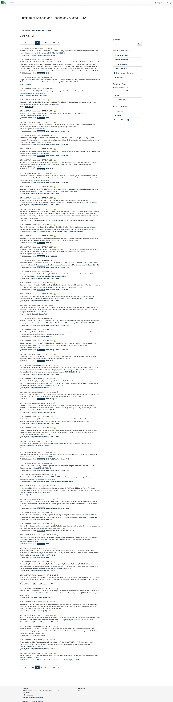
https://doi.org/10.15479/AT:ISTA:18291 (47, 104)
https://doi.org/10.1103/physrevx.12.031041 (33, 254)
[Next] (58, 43)
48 (38, 42)
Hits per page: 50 (121, 91)
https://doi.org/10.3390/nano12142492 (87, 265)
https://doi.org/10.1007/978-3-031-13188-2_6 (70, 396)
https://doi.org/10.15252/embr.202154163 (83, 229)
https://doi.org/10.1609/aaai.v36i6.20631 (58, 568)
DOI (32, 55)
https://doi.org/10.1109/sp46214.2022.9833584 (49, 385)
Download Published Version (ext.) (51, 231)
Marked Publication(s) (121, 120)
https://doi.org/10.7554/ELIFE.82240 (40, 468)
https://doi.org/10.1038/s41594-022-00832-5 (38, 142)
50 (46, 42)
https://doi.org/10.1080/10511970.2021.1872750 (35, 445)
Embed (117, 115)
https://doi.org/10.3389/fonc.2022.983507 (37, 180)
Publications (25, 31)
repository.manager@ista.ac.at (33, 697)
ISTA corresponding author (124, 73)
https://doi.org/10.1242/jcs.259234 (83, 323)
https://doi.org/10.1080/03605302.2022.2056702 (76, 421)
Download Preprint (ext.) (42, 55)
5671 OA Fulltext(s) (121, 68)
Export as (118, 111)
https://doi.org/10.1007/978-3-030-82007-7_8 (41, 410)
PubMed (35, 95)
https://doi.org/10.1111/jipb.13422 (30, 657)
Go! (139, 44)
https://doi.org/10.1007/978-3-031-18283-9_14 (66, 372)
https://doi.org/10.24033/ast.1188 (68, 82)
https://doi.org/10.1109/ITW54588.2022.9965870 (78, 620)
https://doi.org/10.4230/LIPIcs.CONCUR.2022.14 (35, 542)
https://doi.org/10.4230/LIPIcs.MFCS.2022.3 (42, 555)
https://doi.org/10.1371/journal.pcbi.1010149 (68, 287)
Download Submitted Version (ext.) (61, 220)
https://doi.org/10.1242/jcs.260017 (37, 312)
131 (54, 42)
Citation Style (119, 100)
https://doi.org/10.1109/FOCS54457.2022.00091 (35, 492)
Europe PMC (43, 95)
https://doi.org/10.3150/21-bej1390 (82, 298)
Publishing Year (120, 64)
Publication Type (121, 55)
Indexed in (118, 77)
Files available (41, 73)
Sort (116, 95)
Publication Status (121, 59)
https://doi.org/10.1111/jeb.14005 (40, 153)
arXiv (53, 55)
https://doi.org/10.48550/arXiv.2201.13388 (52, 53)
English (159, 3)
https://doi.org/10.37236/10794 (55, 334)
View (27, 55)
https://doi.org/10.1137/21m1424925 (40, 434)
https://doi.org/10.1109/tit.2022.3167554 (85, 202)
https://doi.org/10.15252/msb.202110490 (32, 129)
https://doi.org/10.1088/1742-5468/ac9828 (84, 517)
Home (11, 3)
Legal (78, 690)
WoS (29, 84)
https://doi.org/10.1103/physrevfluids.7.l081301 (51, 276)
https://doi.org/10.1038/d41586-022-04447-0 (34, 93)
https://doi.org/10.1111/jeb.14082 (30, 167)
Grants (49, 31)
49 (41, 42)
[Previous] (22, 43)
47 (33, 42)
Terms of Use (81, 688)
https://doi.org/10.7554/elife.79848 (30, 347)
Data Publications (38, 31)
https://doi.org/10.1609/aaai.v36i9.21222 (32, 646)
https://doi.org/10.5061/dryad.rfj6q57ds (43, 479)
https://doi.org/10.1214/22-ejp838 (59, 358)
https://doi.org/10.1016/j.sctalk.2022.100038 (33, 115)
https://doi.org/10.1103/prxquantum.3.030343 (65, 240)
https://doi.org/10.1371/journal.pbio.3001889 (39, 457)
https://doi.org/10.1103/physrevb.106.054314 (63, 191)
